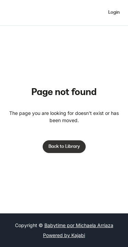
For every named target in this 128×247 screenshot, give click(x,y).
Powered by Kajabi (64, 235)
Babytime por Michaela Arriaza (78, 225)
